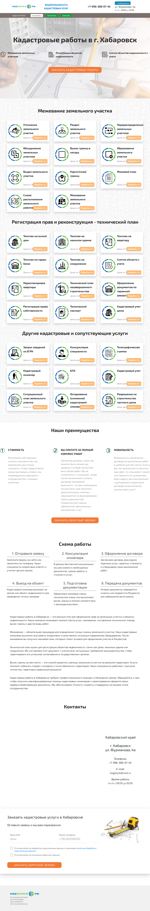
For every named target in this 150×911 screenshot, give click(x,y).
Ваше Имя (15, 835)
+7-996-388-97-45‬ (99, 6)
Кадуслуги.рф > (19, 16)
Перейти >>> (40, 137)
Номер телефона (67, 835)
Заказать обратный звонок (75, 520)
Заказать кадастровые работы (75, 69)
